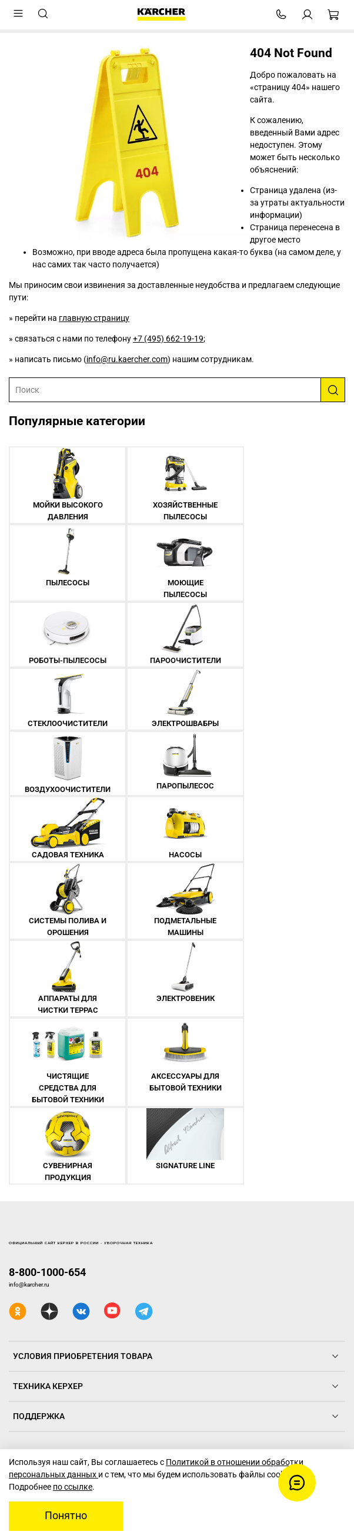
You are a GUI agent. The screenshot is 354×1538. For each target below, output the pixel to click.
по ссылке (72, 1486)
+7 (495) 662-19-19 (168, 338)
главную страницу (94, 318)
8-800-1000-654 (47, 1272)
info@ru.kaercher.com (127, 359)
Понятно (66, 1516)
